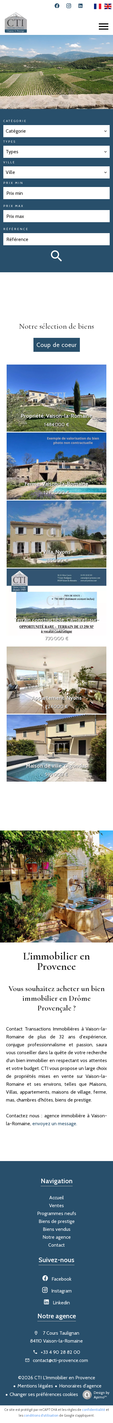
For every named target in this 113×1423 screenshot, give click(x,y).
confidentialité (93, 1410)
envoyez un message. (54, 1123)
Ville (9, 162)
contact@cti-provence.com (60, 1360)
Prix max (13, 206)
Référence (16, 229)
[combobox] (56, 131)
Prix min (13, 183)
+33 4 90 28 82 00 (60, 1352)
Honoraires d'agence (80, 1386)
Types (9, 142)
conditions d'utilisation (41, 1415)
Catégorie (15, 121)
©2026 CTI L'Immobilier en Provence (56, 1378)
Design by (94, 1394)
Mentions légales (35, 1386)
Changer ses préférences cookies (44, 1394)
